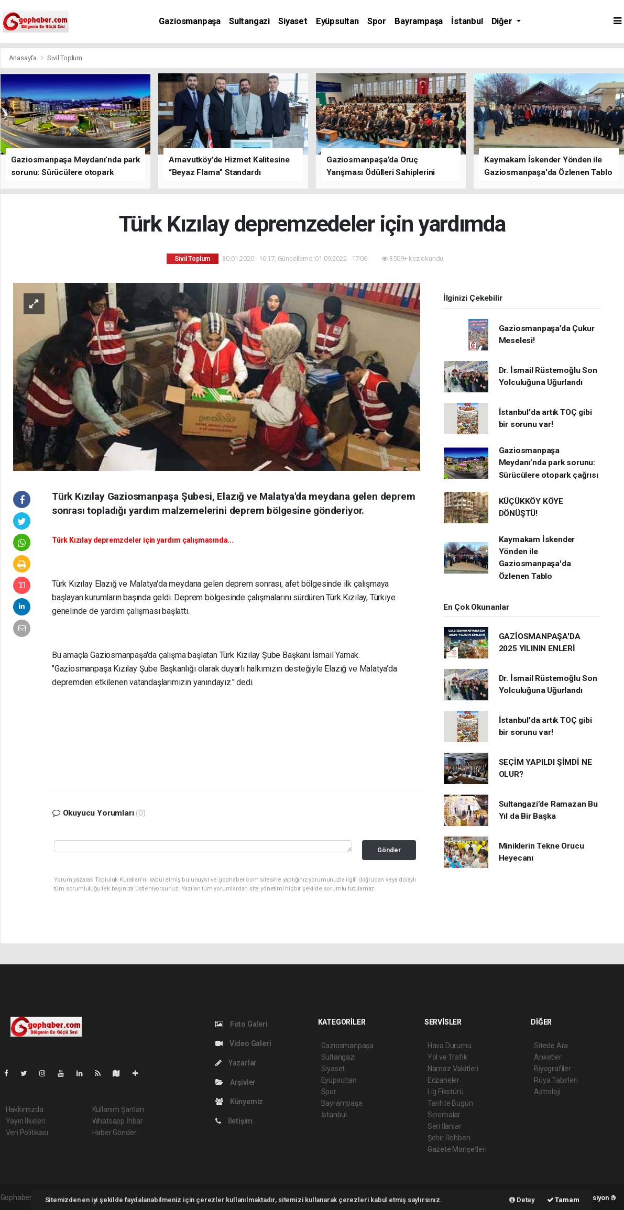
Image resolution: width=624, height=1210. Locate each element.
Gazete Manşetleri (457, 1149)
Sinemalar (444, 1114)
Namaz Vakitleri (453, 1068)
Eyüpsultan (337, 21)
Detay (522, 1200)
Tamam (563, 1200)
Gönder (389, 850)
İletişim (234, 1121)
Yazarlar (236, 1063)
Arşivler (235, 1082)
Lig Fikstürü (446, 1091)
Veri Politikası (27, 1132)
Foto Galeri (241, 1024)
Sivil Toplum (64, 58)
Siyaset (293, 21)
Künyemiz (239, 1101)
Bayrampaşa (419, 21)
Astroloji (547, 1091)
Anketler (547, 1057)
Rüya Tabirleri (555, 1080)
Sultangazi (249, 21)
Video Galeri (243, 1043)
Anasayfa (23, 58)
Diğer (502, 21)
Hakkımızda (24, 1109)
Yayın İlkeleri (26, 1121)
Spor (376, 21)
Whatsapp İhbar (117, 1121)
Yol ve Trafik (447, 1057)
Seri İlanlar (445, 1126)
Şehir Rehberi (449, 1138)
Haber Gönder (114, 1132)
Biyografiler (552, 1068)
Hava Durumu (450, 1045)
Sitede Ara (551, 1045)
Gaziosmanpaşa (190, 21)
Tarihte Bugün (450, 1103)
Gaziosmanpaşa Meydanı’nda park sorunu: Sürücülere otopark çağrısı (548, 463)
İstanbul (467, 21)
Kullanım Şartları (118, 1109)
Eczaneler (443, 1080)
